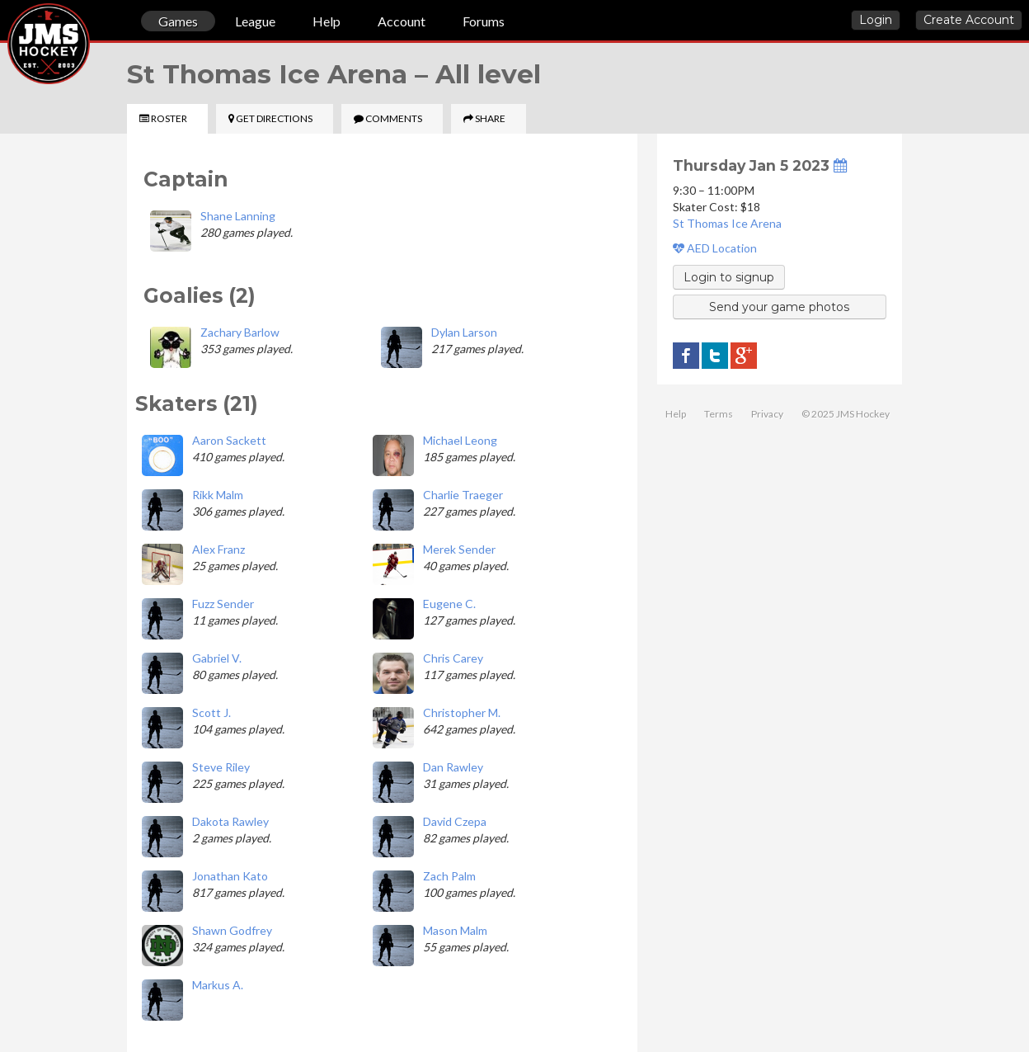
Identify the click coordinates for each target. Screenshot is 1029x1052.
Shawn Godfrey (232, 930)
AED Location (715, 248)
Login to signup (729, 277)
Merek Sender (459, 549)
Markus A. (217, 985)
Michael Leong (460, 440)
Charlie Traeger (463, 495)
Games (178, 21)
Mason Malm (455, 930)
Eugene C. (449, 604)
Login (875, 19)
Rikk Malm (217, 495)
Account (401, 21)
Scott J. (211, 712)
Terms (718, 414)
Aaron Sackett (229, 440)
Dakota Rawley (230, 821)
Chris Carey (453, 658)
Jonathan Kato (230, 876)
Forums (484, 21)
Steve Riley (221, 767)
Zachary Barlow (240, 332)
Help (326, 21)
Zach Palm (449, 876)
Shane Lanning (237, 216)
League (255, 21)
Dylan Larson (464, 332)
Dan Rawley (453, 767)
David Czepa (454, 821)
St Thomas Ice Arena (727, 223)
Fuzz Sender (223, 604)
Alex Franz (218, 549)
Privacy (767, 414)
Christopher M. (461, 712)
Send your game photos (779, 307)
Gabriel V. (217, 658)
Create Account (968, 19)
